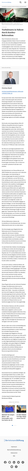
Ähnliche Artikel (6, 67)
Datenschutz (14, 453)
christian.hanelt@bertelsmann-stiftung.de (12, 91)
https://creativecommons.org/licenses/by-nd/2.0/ (12, 24)
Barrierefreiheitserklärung (14, 449)
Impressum (14, 446)
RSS (14, 456)
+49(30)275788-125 (7, 93)
